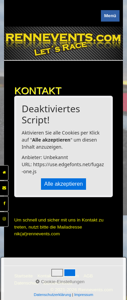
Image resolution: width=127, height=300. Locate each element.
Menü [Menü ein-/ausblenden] (110, 15)
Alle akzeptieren (63, 184)
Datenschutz (26, 283)
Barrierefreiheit (57, 283)
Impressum (68, 275)
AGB (88, 275)
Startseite (23, 275)
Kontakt (45, 275)
